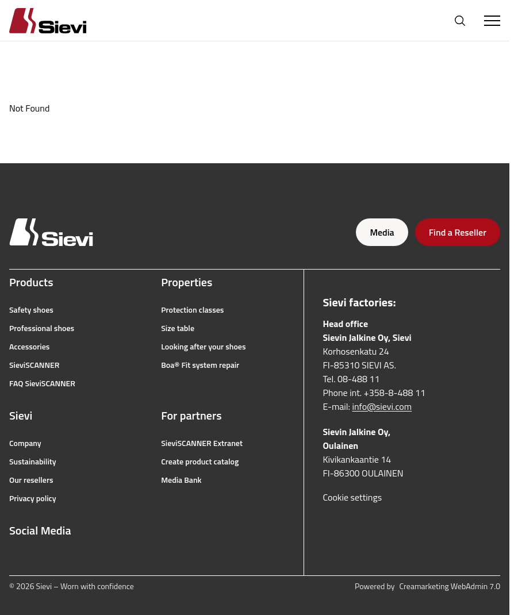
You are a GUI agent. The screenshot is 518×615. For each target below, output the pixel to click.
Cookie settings (352, 497)
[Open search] (460, 20)
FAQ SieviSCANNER (42, 383)
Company (25, 443)
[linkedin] (90, 558)
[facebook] (15, 558)
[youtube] (65, 558)
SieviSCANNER (34, 365)
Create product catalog (200, 461)
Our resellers (31, 480)
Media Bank (181, 480)
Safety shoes (31, 310)
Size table (177, 328)
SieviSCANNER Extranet (202, 443)
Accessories (29, 346)
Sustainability (32, 461)
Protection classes (192, 310)
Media (382, 232)
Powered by (427, 586)
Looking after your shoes (203, 346)
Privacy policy (32, 498)
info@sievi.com (382, 406)
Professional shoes (41, 328)
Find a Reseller (457, 232)
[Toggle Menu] (492, 20)
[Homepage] (61, 20)
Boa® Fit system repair (200, 365)
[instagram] (40, 558)
